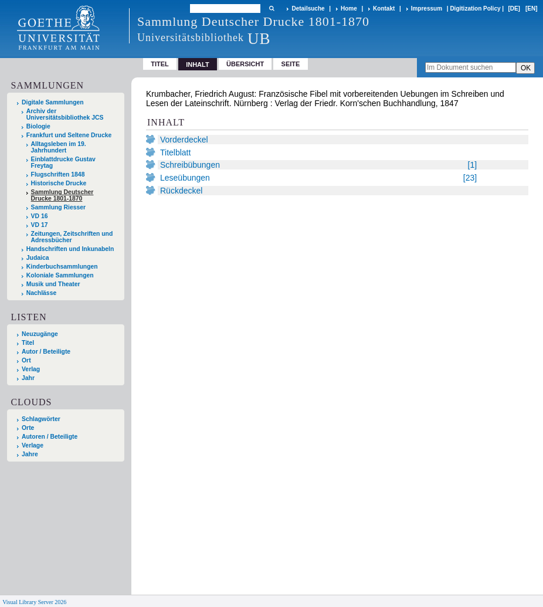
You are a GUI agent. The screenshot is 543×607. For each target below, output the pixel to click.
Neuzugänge (40, 334)
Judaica (37, 258)
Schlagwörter (41, 419)
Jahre (30, 454)
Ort (26, 360)
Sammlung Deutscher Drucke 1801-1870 (62, 195)
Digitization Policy (475, 8)
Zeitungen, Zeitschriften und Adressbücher (72, 236)
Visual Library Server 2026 (34, 602)
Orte (28, 428)
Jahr (28, 378)
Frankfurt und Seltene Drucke (69, 135)
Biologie (38, 126)
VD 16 (39, 216)
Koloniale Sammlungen (60, 275)
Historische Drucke (59, 183)
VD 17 (39, 225)
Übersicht (245, 63)
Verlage (32, 445)
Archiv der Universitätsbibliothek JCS (65, 114)
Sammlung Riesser (58, 207)
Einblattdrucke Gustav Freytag (63, 162)
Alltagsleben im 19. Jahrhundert (58, 147)
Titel (160, 63)
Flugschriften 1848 (58, 174)
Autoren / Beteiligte (49, 436)
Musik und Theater (53, 284)
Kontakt (384, 8)
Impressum (426, 8)
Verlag (31, 369)
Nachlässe (41, 293)
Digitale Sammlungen (53, 102)
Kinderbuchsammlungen (62, 266)
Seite (290, 63)
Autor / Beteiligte (46, 351)
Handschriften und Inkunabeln (70, 249)
